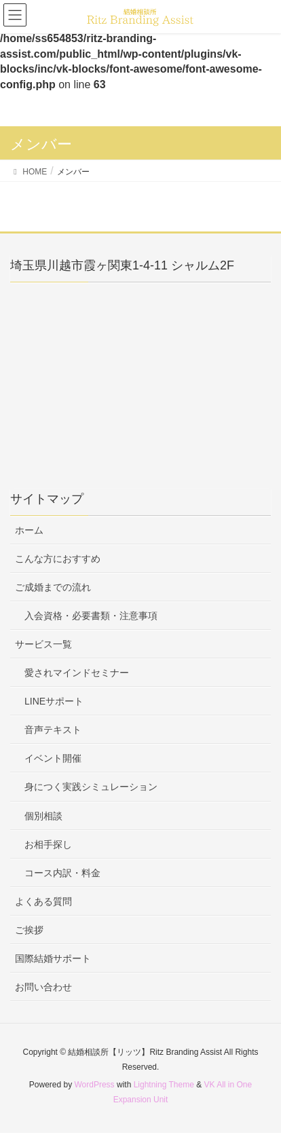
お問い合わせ (43, 986)
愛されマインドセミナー (76, 672)
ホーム (29, 530)
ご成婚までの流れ (53, 587)
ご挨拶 (29, 929)
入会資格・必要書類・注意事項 (90, 615)
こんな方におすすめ (57, 558)
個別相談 (43, 815)
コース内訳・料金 (62, 872)
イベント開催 (52, 758)
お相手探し (48, 844)
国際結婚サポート (53, 958)
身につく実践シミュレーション (90, 786)
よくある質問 (43, 901)
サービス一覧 (43, 644)
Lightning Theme (164, 1084)
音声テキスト (52, 729)
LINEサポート (53, 701)
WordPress (94, 1084)
